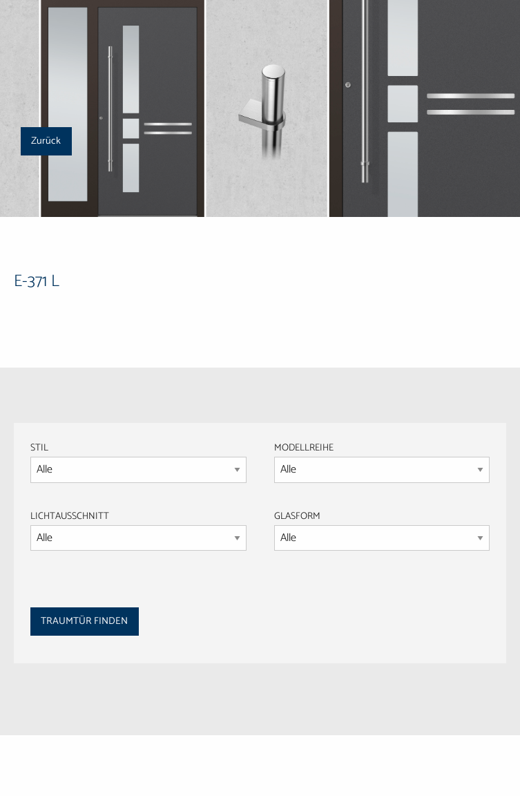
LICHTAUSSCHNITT (69, 516)
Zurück (46, 141)
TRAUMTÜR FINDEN (84, 621)
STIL (39, 448)
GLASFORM (382, 530)
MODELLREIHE (304, 448)
